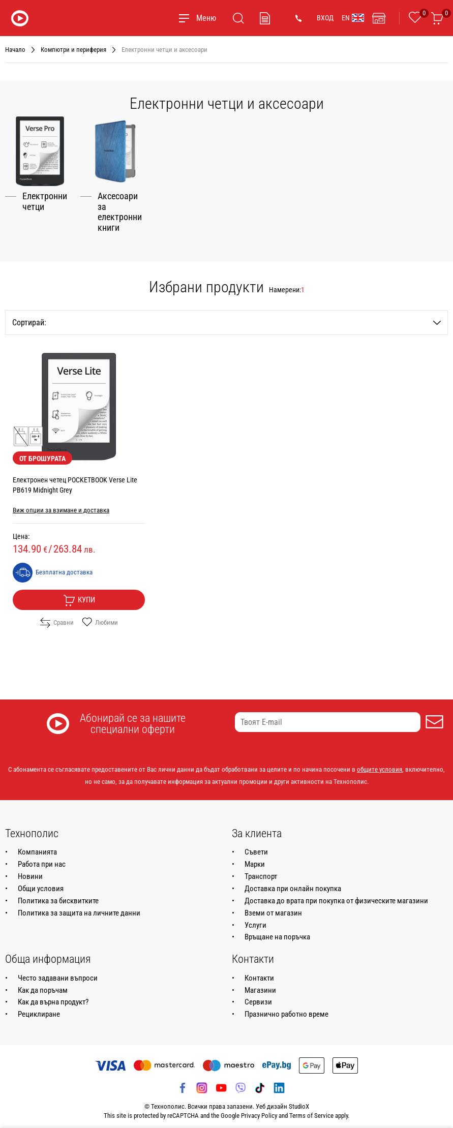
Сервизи (258, 997)
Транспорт (261, 871)
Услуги (255, 920)
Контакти (259, 973)
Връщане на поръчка (277, 932)
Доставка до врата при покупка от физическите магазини (336, 896)
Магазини (260, 985)
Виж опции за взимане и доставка (61, 505)
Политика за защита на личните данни (79, 907)
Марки (255, 859)
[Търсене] (238, 18)
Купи (79, 596)
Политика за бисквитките (58, 896)
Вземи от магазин (273, 907)
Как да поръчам (43, 985)
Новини (30, 871)
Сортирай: (226, 318)
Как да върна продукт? (53, 997)
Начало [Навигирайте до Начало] (15, 49)
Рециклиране (39, 1009)
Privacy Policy (259, 1111)
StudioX (299, 1102)
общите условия (379, 765)
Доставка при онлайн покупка (293, 884)
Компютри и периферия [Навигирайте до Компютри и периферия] (73, 49)
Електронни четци (44, 196)
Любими (100, 618)
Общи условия (41, 884)
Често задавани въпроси (58, 973)
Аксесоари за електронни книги (120, 207)
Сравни (57, 618)
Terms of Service (311, 1111)
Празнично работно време (286, 1009)
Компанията (37, 847)
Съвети (256, 847)
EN (353, 18)
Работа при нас (42, 859)
